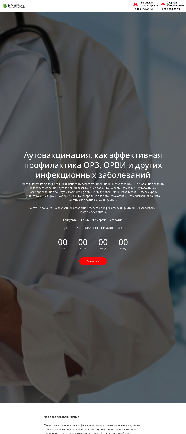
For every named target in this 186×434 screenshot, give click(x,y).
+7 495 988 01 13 (170, 9)
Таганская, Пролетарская (149, 4)
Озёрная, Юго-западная (175, 4)
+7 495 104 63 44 (143, 9)
